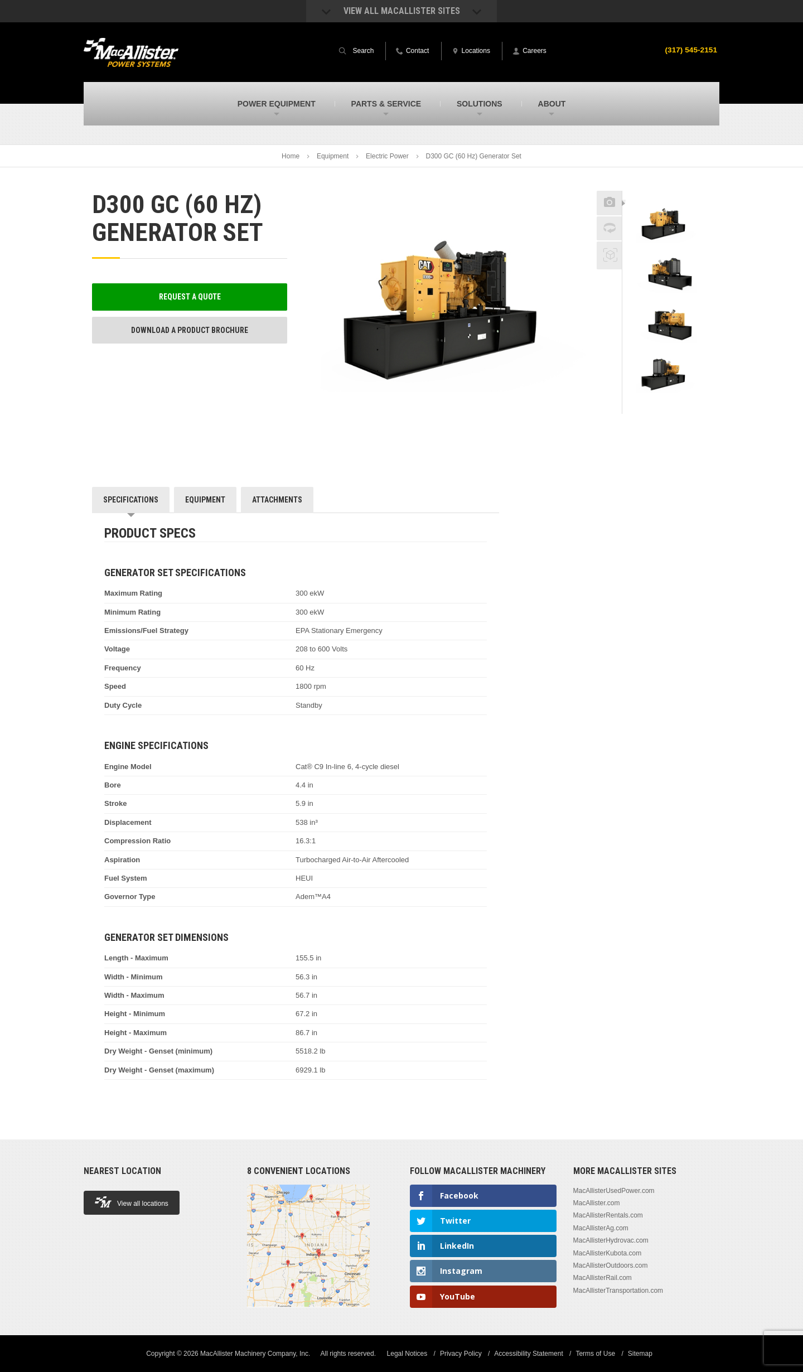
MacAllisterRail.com (602, 1278)
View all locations (131, 1202)
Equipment (333, 156)
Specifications (130, 499)
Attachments (277, 499)
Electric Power (387, 156)
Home (290, 156)
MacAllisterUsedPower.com (614, 1191)
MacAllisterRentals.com (608, 1215)
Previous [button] (667, 187)
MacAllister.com (596, 1203)
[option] (666, 221)
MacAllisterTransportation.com (618, 1290)
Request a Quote (190, 296)
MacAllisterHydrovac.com (611, 1240)
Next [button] (681, 406)
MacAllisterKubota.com (607, 1253)
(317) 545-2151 (690, 49)
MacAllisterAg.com (600, 1228)
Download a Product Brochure (189, 330)
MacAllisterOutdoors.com (610, 1265)
